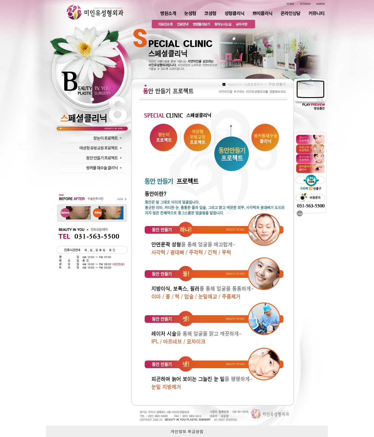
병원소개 (168, 13)
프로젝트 (304, 138)
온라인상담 (290, 13)
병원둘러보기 (201, 24)
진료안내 (182, 24)
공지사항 (241, 24)
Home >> (235, 84)
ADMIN (320, 4)
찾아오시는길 (222, 24)
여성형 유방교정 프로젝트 (101, 148)
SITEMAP (305, 4)
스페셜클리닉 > (255, 84)
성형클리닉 (234, 13)
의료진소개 (165, 24)
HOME (290, 4)
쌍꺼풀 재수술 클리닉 (104, 167)
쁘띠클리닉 (262, 13)
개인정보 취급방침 (187, 431)
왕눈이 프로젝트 (108, 138)
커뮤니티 (316, 13)
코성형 (210, 13)
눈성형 (190, 13)
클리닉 (306, 167)
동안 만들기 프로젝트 (104, 158)
